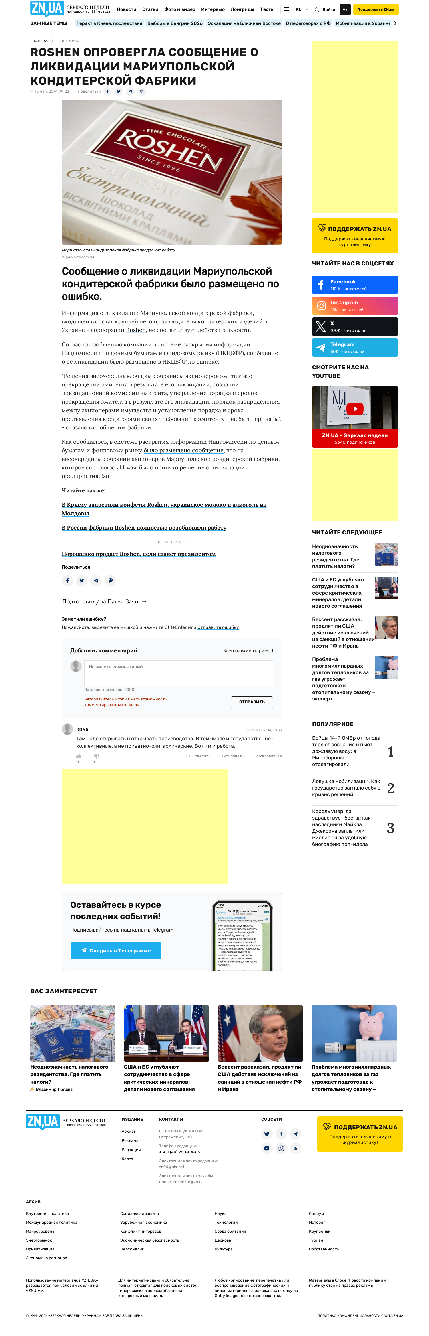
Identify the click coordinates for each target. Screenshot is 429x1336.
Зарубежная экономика (143, 1222)
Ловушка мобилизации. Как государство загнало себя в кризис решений (346, 788)
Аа (345, 9)
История (317, 1222)
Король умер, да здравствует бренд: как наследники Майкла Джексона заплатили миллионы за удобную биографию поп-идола (341, 827)
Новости (126, 9)
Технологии (226, 1222)
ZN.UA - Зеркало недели (355, 435)
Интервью (213, 9)
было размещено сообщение (184, 450)
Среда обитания (230, 1231)
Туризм (316, 1240)
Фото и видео (179, 9)
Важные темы (49, 23)
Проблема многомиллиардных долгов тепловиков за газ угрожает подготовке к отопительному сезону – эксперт (343, 679)
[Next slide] (394, 23)
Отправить (252, 702)
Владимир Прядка (54, 1089)
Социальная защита (139, 1213)
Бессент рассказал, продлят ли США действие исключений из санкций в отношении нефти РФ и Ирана (343, 632)
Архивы (129, 1131)
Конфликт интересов (140, 1231)
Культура (224, 1249)
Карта (127, 1159)
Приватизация (40, 1249)
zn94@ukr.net (171, 1167)
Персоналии (132, 1249)
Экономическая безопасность (149, 1240)
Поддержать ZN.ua (375, 9)
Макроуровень (40, 1231)
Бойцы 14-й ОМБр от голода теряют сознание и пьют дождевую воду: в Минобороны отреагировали (346, 751)
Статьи (150, 9)
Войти (329, 9)
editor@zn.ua (192, 1181)
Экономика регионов (46, 1258)
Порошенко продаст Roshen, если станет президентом (139, 553)
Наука (221, 1213)
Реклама (130, 1140)
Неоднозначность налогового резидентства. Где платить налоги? (335, 556)
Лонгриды (242, 9)
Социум (316, 1213)
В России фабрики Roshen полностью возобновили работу (144, 527)
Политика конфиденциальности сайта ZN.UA (360, 1316)
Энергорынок (39, 1240)
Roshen (136, 329)
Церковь (223, 1240)
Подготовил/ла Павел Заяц (100, 601)
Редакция (131, 1149)
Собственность (324, 1249)
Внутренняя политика (47, 1213)
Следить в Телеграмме (116, 951)
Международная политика (51, 1222)
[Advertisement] (145, 826)
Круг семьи (320, 1231)
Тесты (267, 9)
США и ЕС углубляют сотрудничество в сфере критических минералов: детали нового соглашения (338, 593)
